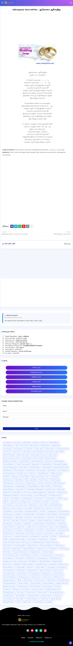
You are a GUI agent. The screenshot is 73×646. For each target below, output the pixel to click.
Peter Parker (7, 552)
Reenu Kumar (7, 564)
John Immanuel (64, 514)
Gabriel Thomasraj (59, 483)
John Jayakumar (8, 517)
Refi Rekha (17, 564)
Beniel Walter (60, 452)
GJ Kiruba (48, 483)
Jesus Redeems (7, 511)
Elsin (47, 477)
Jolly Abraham (7, 524)
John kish (24, 520)
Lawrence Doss (48, 533)
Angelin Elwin (56, 445)
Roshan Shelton (8, 567)
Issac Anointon (38, 499)
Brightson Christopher (10, 461)
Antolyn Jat (29, 448)
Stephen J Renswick (62, 583)
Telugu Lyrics (36, 386)
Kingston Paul (20, 533)
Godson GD (61, 489)
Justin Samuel (7, 530)
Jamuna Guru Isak (21, 505)
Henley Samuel (62, 492)
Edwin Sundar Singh (38, 477)
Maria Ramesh (43, 539)
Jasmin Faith (43, 505)
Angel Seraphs (45, 445)
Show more (67, 244)
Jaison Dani (54, 502)
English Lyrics (36, 377)
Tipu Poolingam (20, 596)
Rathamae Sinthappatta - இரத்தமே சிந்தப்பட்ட (18, 343)
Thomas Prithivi (42, 592)
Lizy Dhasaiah (34, 536)
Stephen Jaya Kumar (9, 586)
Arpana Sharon (50, 448)
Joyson (51, 527)
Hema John (51, 492)
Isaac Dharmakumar (55, 495)
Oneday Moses (16, 549)
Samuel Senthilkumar (9, 577)
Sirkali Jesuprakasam (9, 583)
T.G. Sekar (58, 586)
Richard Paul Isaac (41, 564)
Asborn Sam (17, 452)
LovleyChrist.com (34, 641)
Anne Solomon (18, 448)
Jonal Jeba (18, 524)
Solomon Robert (36, 583)
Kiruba (39, 533)
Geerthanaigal (20, 486)
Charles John (35, 464)
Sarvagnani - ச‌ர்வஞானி (12, 353)
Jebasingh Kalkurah (56, 505)
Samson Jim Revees (46, 571)
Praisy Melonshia (26, 555)
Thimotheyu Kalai (8, 592)
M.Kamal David (63, 536)
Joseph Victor (21, 527)
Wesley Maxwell (56, 599)
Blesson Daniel (38, 458)
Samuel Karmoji (58, 574)
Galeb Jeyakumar (8, 486)
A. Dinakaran (7, 442)
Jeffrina (20, 508)
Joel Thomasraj (7, 514)
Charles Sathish (46, 464)
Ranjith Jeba (23, 561)
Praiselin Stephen (48, 552)
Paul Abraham (53, 549)
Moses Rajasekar (20, 546)
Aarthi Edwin (27, 442)
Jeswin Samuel (19, 511)
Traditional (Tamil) (33, 596)
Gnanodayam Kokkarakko (35, 489)
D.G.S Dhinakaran (34, 467)
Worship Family (8, 602)
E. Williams (6, 477)
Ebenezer (15, 477)
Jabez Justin (13, 502)
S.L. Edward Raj (20, 567)
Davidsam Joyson (22, 474)
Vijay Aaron (57, 596)
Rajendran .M (7, 561)
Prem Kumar (59, 555)
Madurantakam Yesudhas (18, 539)
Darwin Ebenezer (20, 470)
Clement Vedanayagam (10, 467)
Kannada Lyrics (36, 391)
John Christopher (29, 514)
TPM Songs (16, 589)
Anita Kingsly (7, 448)
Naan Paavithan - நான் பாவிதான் (17, 336)
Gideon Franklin (46, 486)
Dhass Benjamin (44, 474)
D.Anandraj (23, 467)
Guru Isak (27, 492)
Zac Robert (49, 602)
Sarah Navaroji (36, 577)
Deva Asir (33, 474)
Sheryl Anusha (28, 580)
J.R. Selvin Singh (62, 499)
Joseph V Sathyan (8, 527)
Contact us (48, 638)
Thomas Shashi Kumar (56, 592)
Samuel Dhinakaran (9, 574)
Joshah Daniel (42, 527)
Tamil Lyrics (36, 367)
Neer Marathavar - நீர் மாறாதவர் (14, 347)
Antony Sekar (39, 448)
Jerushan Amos (39, 508)
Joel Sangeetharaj (63, 511)
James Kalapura (8, 505)
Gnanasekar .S (20, 489)
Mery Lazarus (26, 542)
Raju (15, 561)
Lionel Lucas (7, 536)
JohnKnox (32, 520)
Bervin (18, 458)
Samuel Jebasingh (34, 574)
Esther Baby (18, 480)
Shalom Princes (58, 577)
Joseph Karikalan (39, 524)
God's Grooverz (50, 489)
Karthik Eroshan (8, 533)
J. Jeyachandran (50, 499)
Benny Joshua (53, 455)
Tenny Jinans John (37, 589)
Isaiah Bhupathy (27, 499)
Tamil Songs (25, 589)
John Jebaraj (19, 517)
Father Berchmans (8, 483)
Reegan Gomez (57, 561)
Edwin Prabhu (25, 477)
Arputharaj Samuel (63, 448)
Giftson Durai (57, 486)
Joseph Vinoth (31, 527)
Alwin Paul (24, 445)
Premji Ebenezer (8, 558)
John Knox (29, 517)
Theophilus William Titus (52, 589)
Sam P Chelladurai (9, 571)
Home (23, 638)
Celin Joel (48, 461)
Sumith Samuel (47, 586)
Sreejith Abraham (48, 583)
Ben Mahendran (38, 452)
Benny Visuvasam (8, 458)
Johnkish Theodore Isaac (45, 520)
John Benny (18, 514)
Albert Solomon (8, 445)
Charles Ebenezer (8, 464)
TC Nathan (6, 589)
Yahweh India (27, 602)
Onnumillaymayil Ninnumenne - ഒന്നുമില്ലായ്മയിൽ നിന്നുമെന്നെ (23, 345)
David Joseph (41, 470)
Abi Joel (36, 442)
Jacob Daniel (37, 502)
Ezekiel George (55, 480)
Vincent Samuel (8, 599)
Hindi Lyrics (37, 382)
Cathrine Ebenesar (37, 461)
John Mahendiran (39, 517)
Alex (16, 445)
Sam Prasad (20, 571)
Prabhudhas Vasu (35, 552)
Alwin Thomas (34, 445)
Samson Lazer (58, 571)
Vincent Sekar (19, 599)
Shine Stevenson (40, 580)
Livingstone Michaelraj (20, 536)
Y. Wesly (17, 602)
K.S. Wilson (40, 530)
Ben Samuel (49, 452)
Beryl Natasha (27, 458)
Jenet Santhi (28, 508)
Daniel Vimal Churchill (61, 467)
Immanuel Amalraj (26, 495)
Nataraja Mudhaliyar (46, 546)
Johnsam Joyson (60, 520)
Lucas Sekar (44, 536)
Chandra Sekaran (59, 461)
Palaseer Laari (41, 549)
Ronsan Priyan (63, 564)
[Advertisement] (36, 264)
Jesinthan (49, 508)
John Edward (41, 514)
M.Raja (5, 539)
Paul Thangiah (64, 549)
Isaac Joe (6, 499)
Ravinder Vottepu (45, 561)
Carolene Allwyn (24, 461)
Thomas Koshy (30, 592)
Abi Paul (43, 442)
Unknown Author (47, 596)
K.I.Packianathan (29, 530)
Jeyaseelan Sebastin (32, 511)
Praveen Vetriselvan (47, 555)
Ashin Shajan (27, 452)
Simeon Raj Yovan (63, 580)
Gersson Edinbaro (33, 486)
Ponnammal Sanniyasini (20, 552)
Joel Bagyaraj (52, 511)
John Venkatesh (60, 517)
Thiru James (20, 592)
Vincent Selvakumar (32, 599)
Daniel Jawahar (47, 467)
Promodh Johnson (42, 558)
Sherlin (19, 580)
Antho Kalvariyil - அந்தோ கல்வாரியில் (16, 340)
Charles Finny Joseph (22, 464)
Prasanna (36, 555)
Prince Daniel (20, 558)
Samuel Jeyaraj (46, 574)
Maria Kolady (32, 539)
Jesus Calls (58, 508)
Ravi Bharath (33, 561)
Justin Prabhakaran (61, 527)
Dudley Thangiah (56, 474)
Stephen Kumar (23, 586)
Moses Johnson (7, 546)
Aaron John (17, 442)
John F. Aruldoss (52, 514)
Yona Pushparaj (38, 602)
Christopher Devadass (60, 464)
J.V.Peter (5, 502)
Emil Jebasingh (7, 480)
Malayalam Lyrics (37, 372)
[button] (71, 3)
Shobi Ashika (51, 580)
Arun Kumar (7, 452)
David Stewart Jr (64, 470)
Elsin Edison (55, 477)
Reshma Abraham (28, 564)
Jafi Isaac (46, 502)
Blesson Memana (51, 458)
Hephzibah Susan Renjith (11, 495)
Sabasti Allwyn (40, 567)
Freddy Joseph (30, 483)
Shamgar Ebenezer (9, 580)
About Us (39, 638)
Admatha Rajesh (54, 442)
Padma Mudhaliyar (29, 549)
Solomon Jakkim (23, 583)
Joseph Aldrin (27, 524)
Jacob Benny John (25, 502)
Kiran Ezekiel (31, 533)
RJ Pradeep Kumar (56, 558)
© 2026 (41, 641)
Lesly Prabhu (59, 533)
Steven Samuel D (35, 586)
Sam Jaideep (51, 567)
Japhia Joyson (33, 505)
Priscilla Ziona (30, 558)
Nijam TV (6, 549)
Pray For (30, 638)
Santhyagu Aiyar (24, 577)
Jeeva (13, 508)
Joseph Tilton (62, 524)
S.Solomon (30, 567)
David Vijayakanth (9, 474)
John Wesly (15, 520)
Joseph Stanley (51, 524)
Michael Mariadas (38, 542)
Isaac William (15, 499)
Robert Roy (53, 564)
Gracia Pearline (17, 492)
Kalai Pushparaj (51, 530)
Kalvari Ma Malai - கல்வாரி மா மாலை (16, 338)
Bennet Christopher (9, 455)
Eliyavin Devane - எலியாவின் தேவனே (16, 342)
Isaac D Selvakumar (41, 495)
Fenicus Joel (20, 483)
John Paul (50, 517)
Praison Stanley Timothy (10, 555)
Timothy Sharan (8, 596)
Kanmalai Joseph (63, 530)
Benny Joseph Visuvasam (38, 455)
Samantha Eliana (32, 571)
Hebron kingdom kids (39, 492)
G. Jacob (39, 483)
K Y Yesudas (18, 530)
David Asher (31, 470)
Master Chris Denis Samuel (11, 542)
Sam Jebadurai (62, 567)
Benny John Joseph (23, 455)
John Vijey (6, 520)
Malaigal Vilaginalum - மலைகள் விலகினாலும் (18, 351)
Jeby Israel (6, 508)
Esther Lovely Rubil (30, 480)
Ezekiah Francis (43, 480)
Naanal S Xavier (33, 546)
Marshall (53, 539)
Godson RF (6, 492)
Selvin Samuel (47, 577)
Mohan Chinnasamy (52, 542)
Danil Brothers (7, 470)
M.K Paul (53, 536)
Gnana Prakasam (8, 489)
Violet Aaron (44, 599)
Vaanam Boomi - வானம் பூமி (13, 349)
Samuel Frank (22, 574)
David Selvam (52, 470)
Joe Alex (42, 511)
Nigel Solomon (60, 546)
